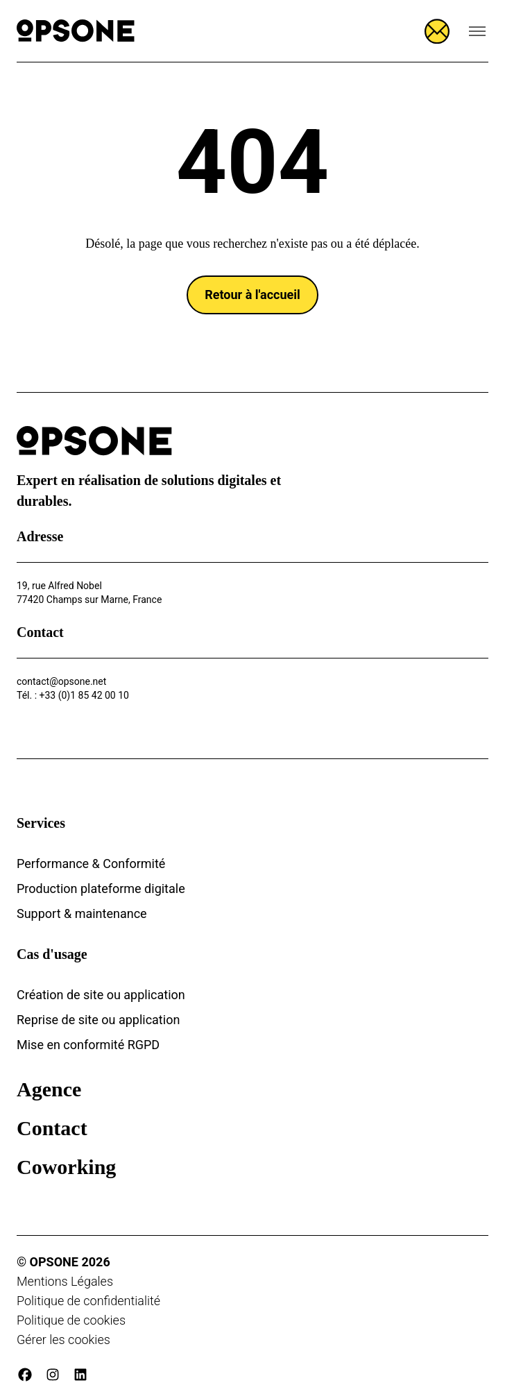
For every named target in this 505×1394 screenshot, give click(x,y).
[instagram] (52, 1374)
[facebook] (25, 1374)
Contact (52, 1127)
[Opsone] (76, 30)
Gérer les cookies (63, 1339)
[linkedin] (80, 1374)
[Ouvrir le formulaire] (437, 31)
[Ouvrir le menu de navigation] (477, 31)
